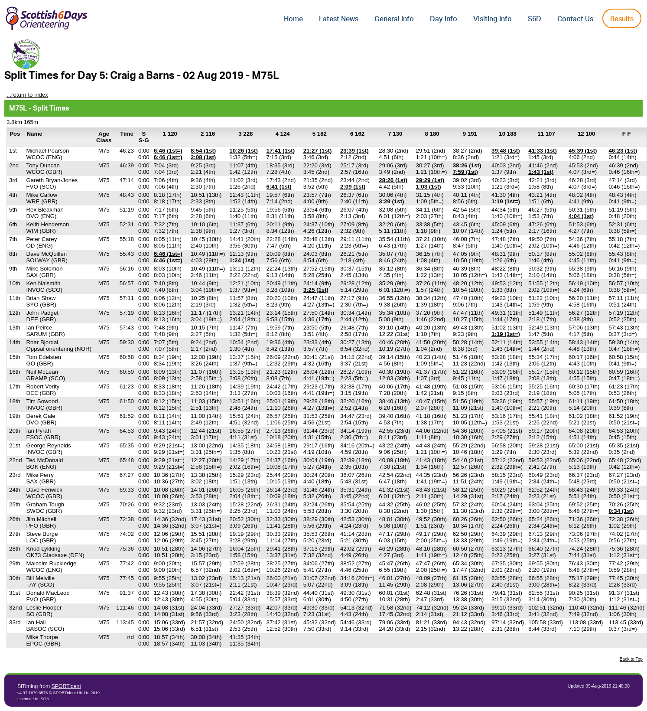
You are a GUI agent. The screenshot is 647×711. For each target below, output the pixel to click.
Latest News (338, 19)
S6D (534, 19)
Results (622, 19)
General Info (394, 19)
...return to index (27, 94)
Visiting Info (492, 19)
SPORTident (66, 686)
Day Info (443, 19)
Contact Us (575, 19)
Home (293, 19)
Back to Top (631, 659)
